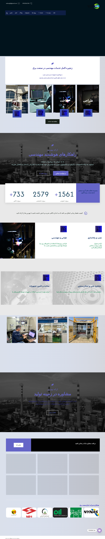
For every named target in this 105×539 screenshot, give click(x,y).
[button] (7, 13)
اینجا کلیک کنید (83, 343)
